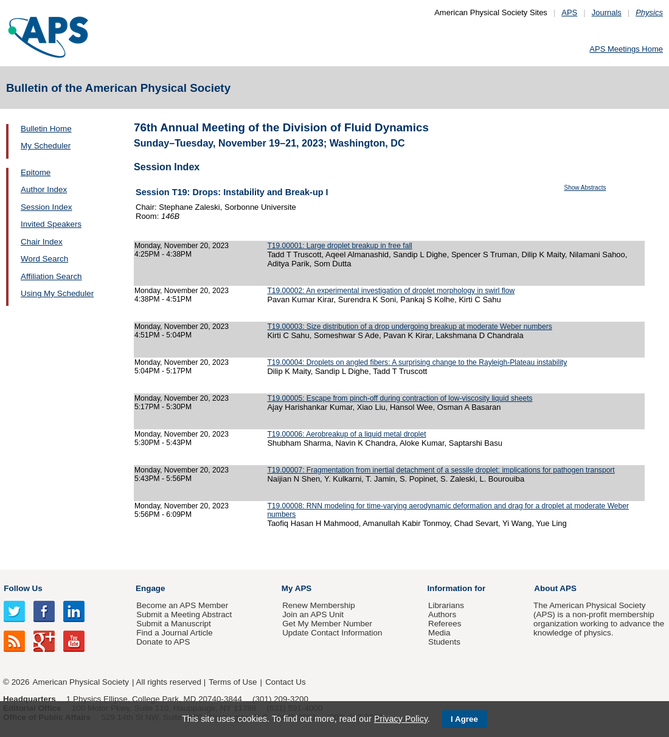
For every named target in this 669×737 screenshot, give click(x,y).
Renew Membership (318, 605)
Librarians (446, 605)
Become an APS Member (182, 605)
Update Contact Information (332, 632)
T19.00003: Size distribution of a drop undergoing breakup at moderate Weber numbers (409, 326)
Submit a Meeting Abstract (184, 614)
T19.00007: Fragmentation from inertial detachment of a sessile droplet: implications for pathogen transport (440, 470)
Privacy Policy (401, 719)
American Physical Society (81, 682)
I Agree (464, 719)
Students (444, 641)
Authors (442, 614)
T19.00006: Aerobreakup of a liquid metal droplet (346, 434)
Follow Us (23, 588)
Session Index (46, 207)
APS (569, 12)
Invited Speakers (51, 224)
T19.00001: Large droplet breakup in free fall (339, 245)
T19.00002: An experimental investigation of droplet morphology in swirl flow (391, 290)
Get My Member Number (327, 623)
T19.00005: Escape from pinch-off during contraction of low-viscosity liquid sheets (399, 398)
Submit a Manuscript (173, 623)
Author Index (44, 189)
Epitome (35, 172)
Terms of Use (233, 682)
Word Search (44, 258)
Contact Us (285, 682)
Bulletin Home (46, 128)
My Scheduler (46, 145)
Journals (607, 12)
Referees (445, 623)
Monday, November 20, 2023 (181, 245)
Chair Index (42, 241)
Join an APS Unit (313, 614)
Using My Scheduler (57, 293)
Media (439, 632)
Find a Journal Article (174, 632)
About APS (555, 588)
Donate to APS (163, 641)
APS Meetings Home (626, 49)
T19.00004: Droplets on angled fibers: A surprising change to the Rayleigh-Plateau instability (417, 362)
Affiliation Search (51, 276)
